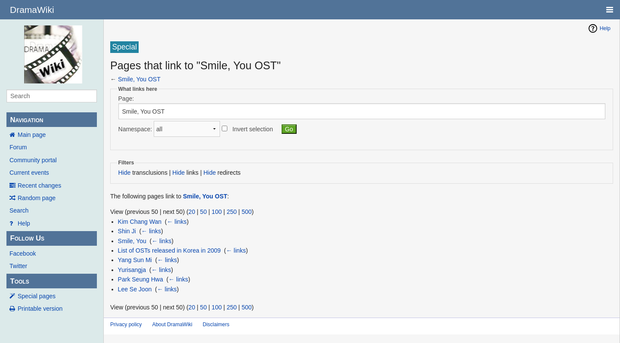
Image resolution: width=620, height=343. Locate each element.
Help (24, 223)
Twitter (18, 266)
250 (231, 211)
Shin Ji (127, 231)
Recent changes (39, 185)
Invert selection (252, 129)
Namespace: (135, 129)
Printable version (40, 308)
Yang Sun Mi (135, 259)
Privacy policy (126, 324)
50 (203, 211)
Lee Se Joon (135, 289)
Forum (18, 147)
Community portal (33, 160)
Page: (126, 98)
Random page (37, 198)
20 (192, 211)
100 (217, 211)
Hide (124, 172)
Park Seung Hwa (140, 279)
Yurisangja (132, 269)
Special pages (37, 296)
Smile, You (132, 241)
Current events (29, 172)
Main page (32, 134)
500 (246, 211)
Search (18, 210)
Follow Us (27, 238)
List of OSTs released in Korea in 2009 (169, 250)
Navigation (26, 120)
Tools (19, 281)
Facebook (22, 253)
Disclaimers (216, 324)
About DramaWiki (172, 324)
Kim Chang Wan (139, 221)
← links (176, 221)
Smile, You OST (139, 79)
